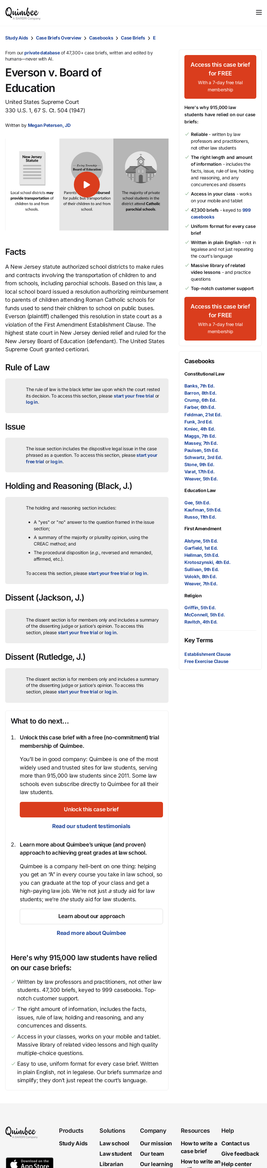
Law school (114, 1143)
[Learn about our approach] (91, 916)
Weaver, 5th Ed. (201, 478)
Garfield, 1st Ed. (201, 548)
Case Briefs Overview (58, 37)
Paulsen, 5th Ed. (201, 450)
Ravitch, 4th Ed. (201, 621)
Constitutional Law (204, 373)
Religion (193, 595)
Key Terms (198, 640)
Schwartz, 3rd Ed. (203, 457)
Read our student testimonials (91, 826)
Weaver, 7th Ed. (201, 583)
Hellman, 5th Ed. (201, 555)
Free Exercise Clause (206, 661)
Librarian (111, 1164)
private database (42, 52)
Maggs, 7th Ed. (200, 436)
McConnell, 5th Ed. (204, 614)
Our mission (156, 1143)
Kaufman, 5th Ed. (203, 509)
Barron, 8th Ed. (200, 393)
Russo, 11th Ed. (200, 517)
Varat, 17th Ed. (199, 471)
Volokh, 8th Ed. (200, 576)
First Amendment (202, 528)
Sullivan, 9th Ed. (201, 569)
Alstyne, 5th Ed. (201, 541)
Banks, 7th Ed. (199, 385)
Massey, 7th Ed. (201, 443)
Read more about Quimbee (91, 933)
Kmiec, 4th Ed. (199, 429)
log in (32, 402)
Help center (236, 1164)
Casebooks (101, 37)
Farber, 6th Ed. (200, 407)
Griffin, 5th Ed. (200, 607)
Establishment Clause (207, 654)
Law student (115, 1154)
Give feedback (240, 1154)
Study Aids (16, 37)
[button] (86, 184)
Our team (152, 1154)
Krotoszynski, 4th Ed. (207, 562)
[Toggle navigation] (259, 12)
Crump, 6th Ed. (200, 400)
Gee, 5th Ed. (197, 502)
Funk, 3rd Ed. (198, 421)
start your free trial (134, 396)
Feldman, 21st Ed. (203, 414)
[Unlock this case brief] (91, 809)
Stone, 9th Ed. (199, 464)
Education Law (200, 490)
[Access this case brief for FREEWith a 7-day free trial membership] (220, 77)
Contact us (235, 1143)
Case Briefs (133, 37)
